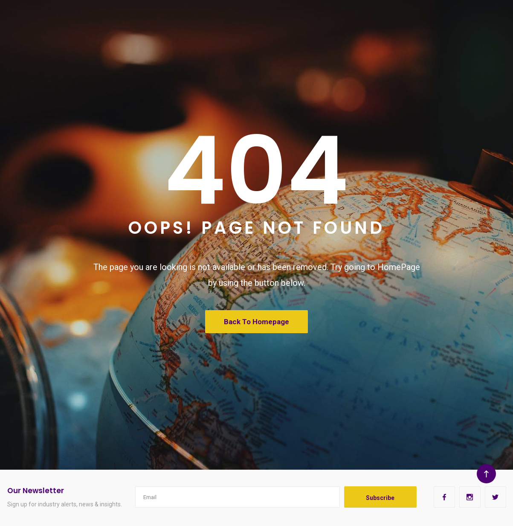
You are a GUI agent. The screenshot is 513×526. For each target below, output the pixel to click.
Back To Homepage (256, 321)
